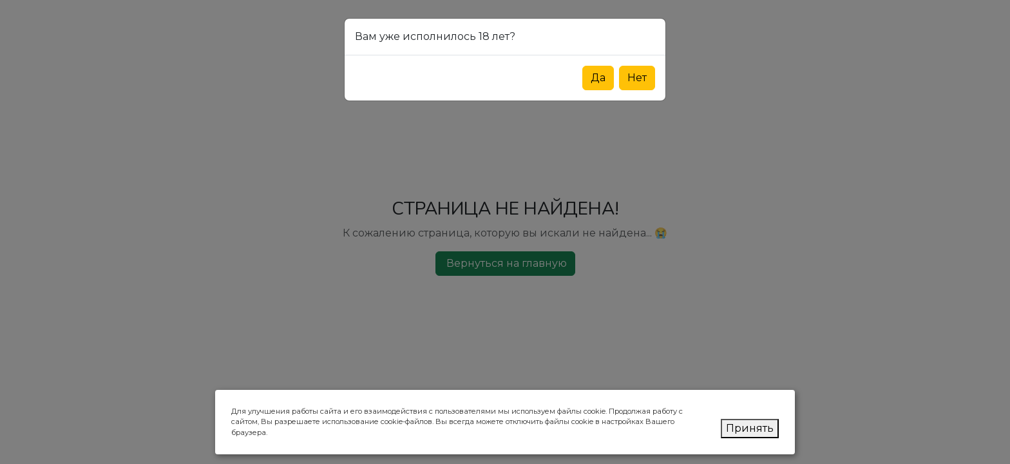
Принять (750, 428)
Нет (637, 78)
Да (598, 78)
